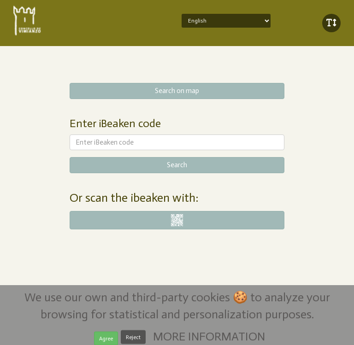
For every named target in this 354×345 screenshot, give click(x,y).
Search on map (177, 91)
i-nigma (177, 220)
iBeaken (53, 21)
